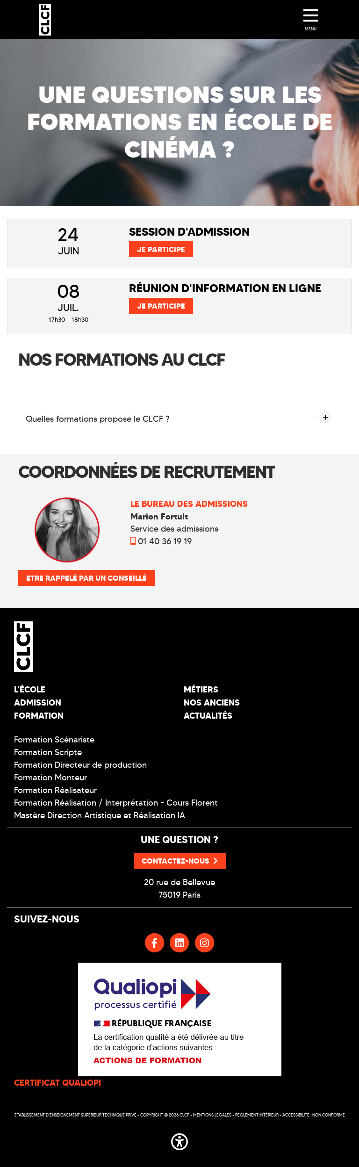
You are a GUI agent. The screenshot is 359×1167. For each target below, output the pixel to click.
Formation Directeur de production (80, 765)
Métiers (201, 689)
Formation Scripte (48, 752)
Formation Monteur (50, 777)
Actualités (208, 715)
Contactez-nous (180, 860)
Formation (39, 715)
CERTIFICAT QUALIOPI (57, 1082)
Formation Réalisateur (55, 790)
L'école (29, 689)
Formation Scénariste (54, 740)
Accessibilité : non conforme (313, 1114)
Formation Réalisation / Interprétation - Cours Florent (116, 803)
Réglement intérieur (257, 1114)
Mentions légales (212, 1114)
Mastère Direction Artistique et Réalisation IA (99, 815)
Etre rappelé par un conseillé (86, 578)
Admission (37, 702)
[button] (179, 1140)
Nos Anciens (212, 702)
